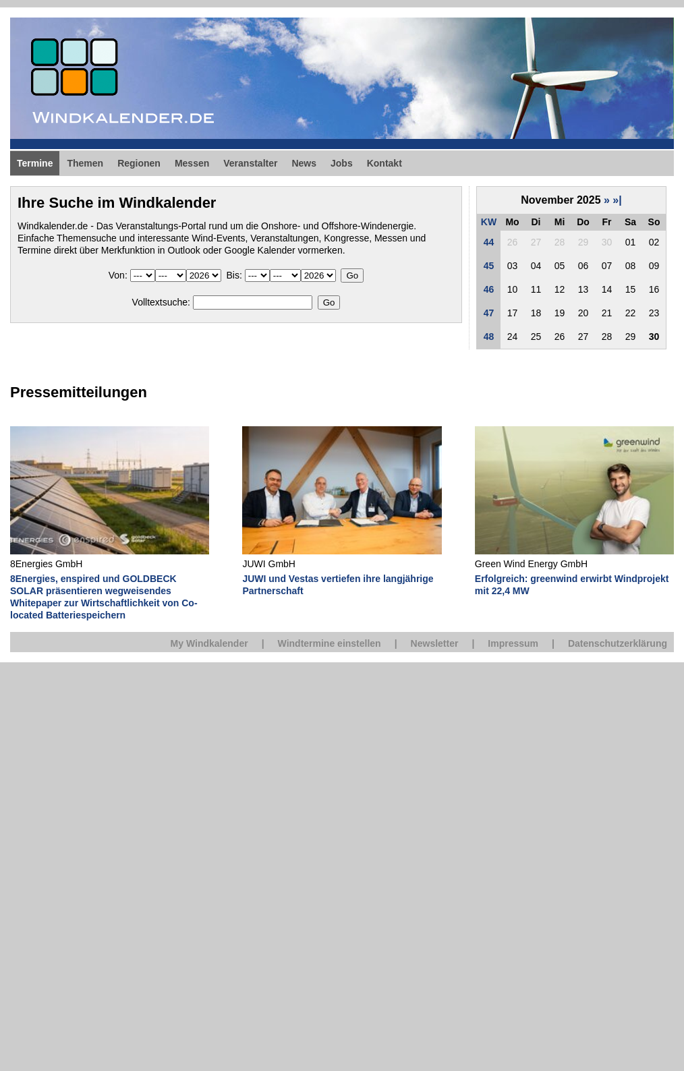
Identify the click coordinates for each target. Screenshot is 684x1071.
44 (489, 242)
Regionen (139, 163)
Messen (192, 163)
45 (489, 265)
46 (489, 289)
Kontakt (384, 163)
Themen (85, 163)
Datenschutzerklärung (617, 643)
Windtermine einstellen (329, 643)
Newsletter (435, 643)
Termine (35, 163)
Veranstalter (250, 163)
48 (489, 336)
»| (616, 200)
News (303, 163)
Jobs (342, 163)
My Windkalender (209, 643)
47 (489, 313)
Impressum (513, 643)
